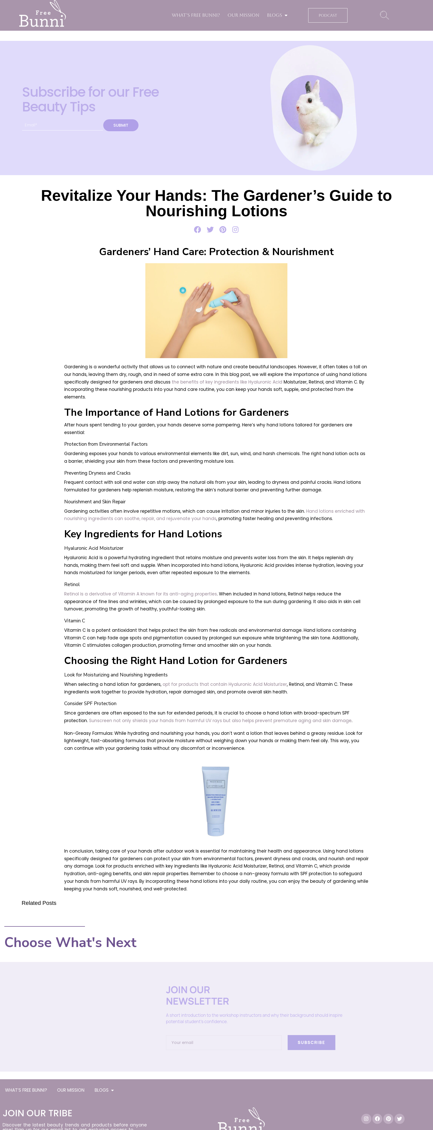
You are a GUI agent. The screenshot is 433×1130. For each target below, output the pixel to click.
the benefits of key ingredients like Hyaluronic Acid (227, 382)
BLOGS (277, 15)
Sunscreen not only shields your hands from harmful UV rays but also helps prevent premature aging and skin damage (220, 721)
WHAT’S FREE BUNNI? (196, 15)
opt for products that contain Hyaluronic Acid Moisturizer (225, 684)
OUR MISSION (243, 15)
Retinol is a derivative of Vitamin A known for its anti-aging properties (140, 594)
